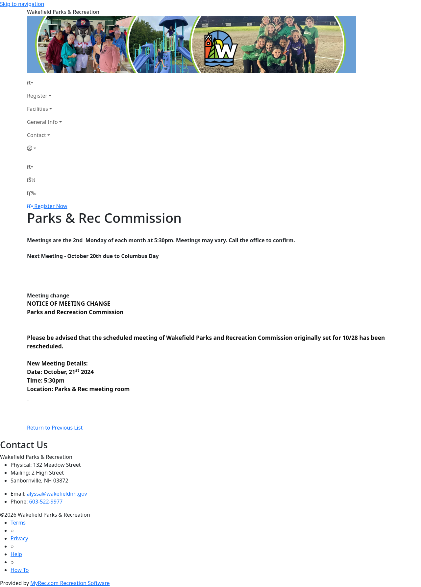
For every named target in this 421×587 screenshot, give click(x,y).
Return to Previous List (55, 427)
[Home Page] (44, 82)
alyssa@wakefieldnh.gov (57, 493)
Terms (18, 522)
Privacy (19, 538)
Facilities (37, 108)
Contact (36, 135)
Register (37, 95)
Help (16, 554)
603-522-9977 (46, 501)
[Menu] (31, 193)
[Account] (44, 148)
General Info (42, 122)
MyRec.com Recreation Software (70, 583)
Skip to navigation (22, 4)
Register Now (50, 206)
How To (20, 570)
